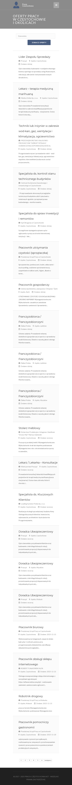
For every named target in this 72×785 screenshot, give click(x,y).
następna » (48, 760)
